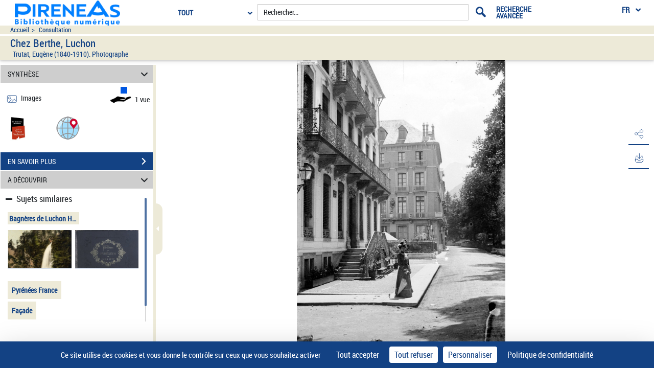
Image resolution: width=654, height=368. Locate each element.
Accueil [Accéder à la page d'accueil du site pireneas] (19, 30)
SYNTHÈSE (79, 74)
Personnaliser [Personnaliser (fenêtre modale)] (470, 354)
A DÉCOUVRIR (79, 180)
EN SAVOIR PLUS (80, 161)
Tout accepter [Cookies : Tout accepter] (357, 354)
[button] (68, 127)
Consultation (55, 30)
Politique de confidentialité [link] (550, 354)
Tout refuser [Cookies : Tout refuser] (413, 354)
